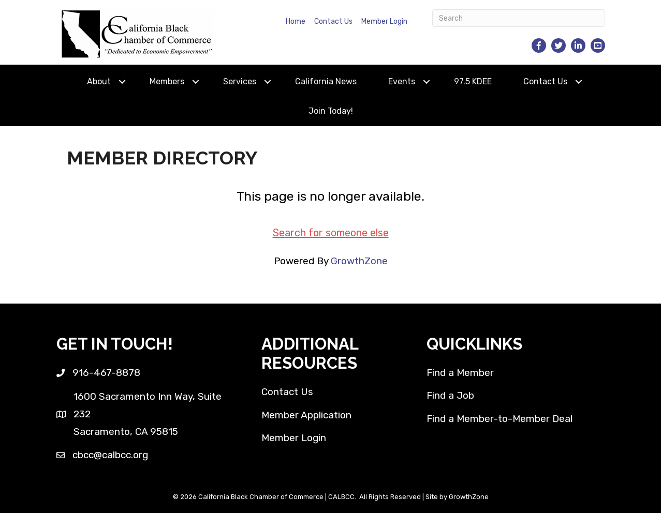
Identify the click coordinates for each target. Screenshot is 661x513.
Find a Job (450, 395)
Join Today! (331, 111)
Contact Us (333, 21)
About (99, 81)
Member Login (384, 21)
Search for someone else (331, 233)
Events (401, 81)
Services (239, 81)
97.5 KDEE (473, 81)
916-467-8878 (106, 373)
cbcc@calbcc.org (110, 455)
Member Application (306, 415)
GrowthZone (359, 261)
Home (295, 21)
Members (167, 81)
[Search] (518, 18)
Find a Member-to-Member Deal (499, 419)
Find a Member (460, 373)
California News (326, 81)
